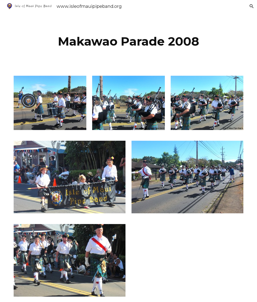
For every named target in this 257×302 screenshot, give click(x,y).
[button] (251, 6)
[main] (128, 41)
